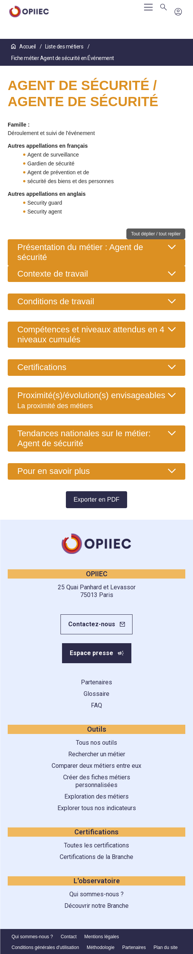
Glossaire (96, 693)
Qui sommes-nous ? (96, 894)
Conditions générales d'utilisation (45, 947)
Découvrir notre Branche (96, 905)
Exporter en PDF (96, 499)
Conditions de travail (55, 301)
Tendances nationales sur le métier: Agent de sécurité (84, 438)
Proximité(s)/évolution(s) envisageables (91, 400)
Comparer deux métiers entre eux (96, 765)
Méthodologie (100, 947)
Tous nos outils (96, 742)
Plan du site (166, 947)
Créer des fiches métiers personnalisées (96, 781)
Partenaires (96, 682)
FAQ (96, 705)
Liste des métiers (64, 46)
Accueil (24, 46)
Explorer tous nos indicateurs (96, 808)
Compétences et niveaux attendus (90, 334)
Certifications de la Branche (96, 857)
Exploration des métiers (96, 796)
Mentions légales (101, 936)
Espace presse (91, 653)
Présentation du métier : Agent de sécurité (80, 252)
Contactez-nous (91, 624)
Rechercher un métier (96, 754)
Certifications (41, 367)
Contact (68, 936)
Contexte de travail (52, 274)
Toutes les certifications (96, 845)
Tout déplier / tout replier (156, 234)
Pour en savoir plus (53, 471)
